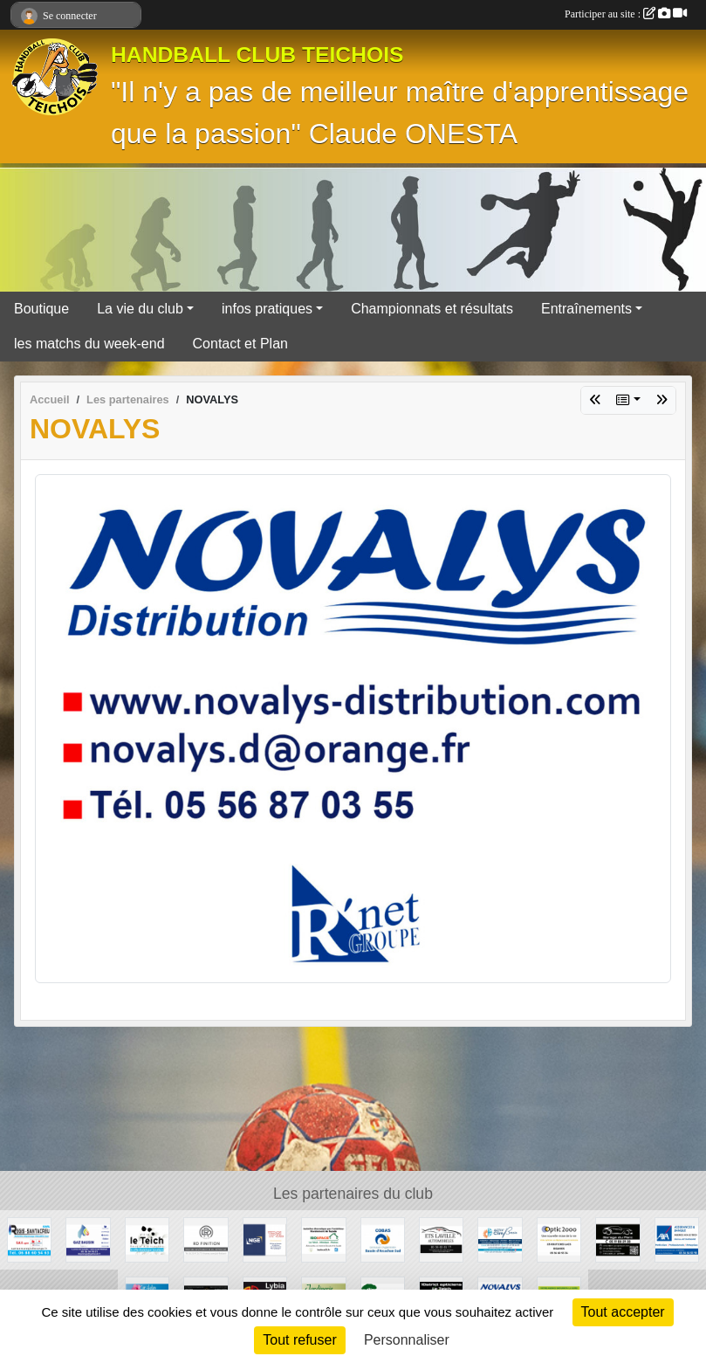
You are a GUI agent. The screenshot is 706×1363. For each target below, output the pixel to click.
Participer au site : (626, 14)
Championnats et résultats (432, 308)
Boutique (41, 308)
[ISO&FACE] (323, 1238)
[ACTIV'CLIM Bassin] (499, 1238)
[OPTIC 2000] (559, 1238)
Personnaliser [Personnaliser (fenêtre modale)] (406, 1339)
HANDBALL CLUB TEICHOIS (257, 54)
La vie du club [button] (140, 308)
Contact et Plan (240, 343)
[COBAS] (382, 1238)
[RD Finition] (205, 1238)
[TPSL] (265, 1238)
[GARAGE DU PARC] (617, 1238)
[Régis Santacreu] (29, 1238)
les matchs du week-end (89, 343)
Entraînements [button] (586, 308)
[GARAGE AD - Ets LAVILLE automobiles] (441, 1238)
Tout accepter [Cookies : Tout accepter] (623, 1311)
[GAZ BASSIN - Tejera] (87, 1238)
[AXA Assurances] (677, 1238)
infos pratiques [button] (267, 308)
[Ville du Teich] (147, 1238)
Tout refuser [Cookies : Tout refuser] (299, 1339)
